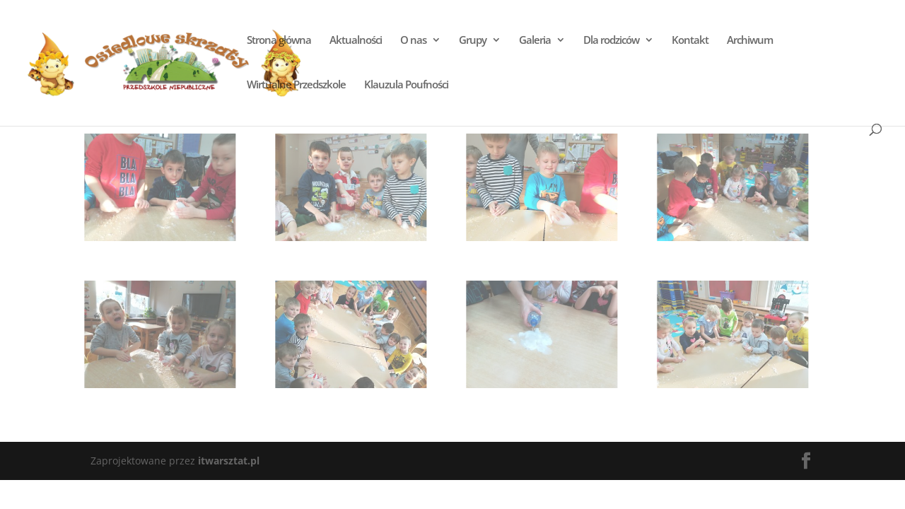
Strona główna (278, 41)
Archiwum (749, 41)
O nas (412, 41)
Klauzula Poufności (405, 85)
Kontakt (689, 41)
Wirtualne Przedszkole (295, 85)
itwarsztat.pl (228, 460)
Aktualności (355, 41)
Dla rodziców (610, 41)
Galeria (534, 41)
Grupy (472, 41)
